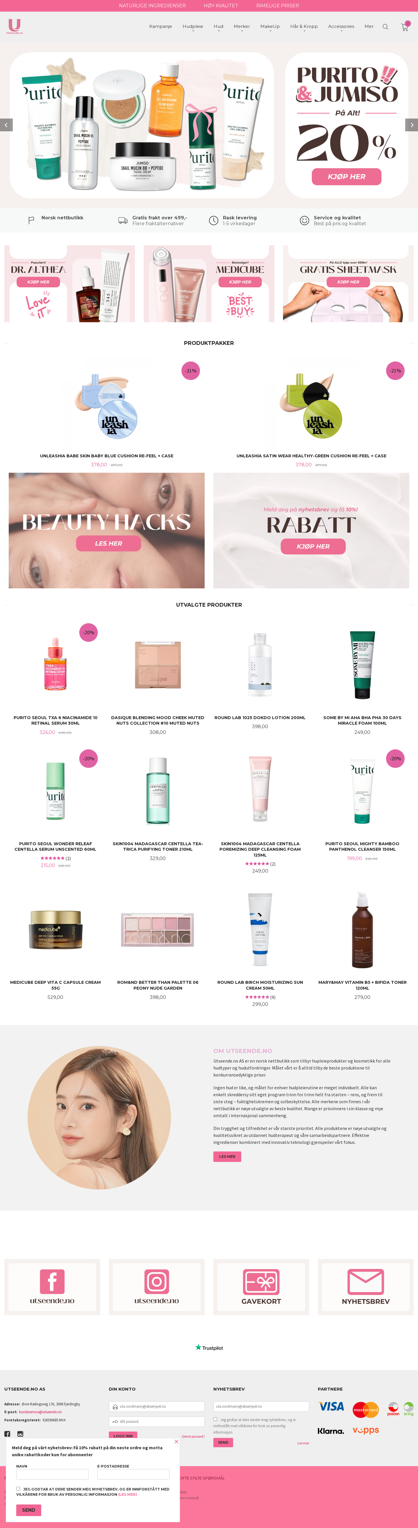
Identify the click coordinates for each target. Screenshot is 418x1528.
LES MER (227, 1156)
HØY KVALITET (221, 5)
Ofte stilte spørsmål (202, 1477)
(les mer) (127, 1494)
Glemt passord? (193, 1436)
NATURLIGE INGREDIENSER (152, 5)
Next (411, 124)
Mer (369, 26)
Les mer (303, 1442)
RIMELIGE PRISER (277, 5)
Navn (52, 1471)
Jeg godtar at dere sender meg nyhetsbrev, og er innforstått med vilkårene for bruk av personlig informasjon (254, 1425)
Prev (6, 124)
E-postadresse (133, 1471)
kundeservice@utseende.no (40, 1411)
